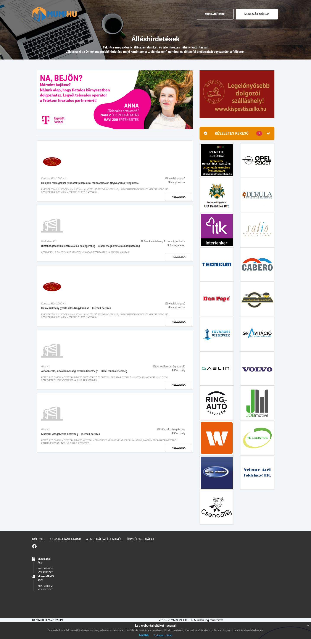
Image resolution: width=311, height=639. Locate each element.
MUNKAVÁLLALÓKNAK (256, 14)
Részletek (175, 163)
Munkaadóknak (215, 14)
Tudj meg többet (162, 635)
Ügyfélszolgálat (140, 539)
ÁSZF (209, 542)
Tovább (144, 635)
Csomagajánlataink (65, 539)
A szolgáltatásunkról (104, 539)
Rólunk (38, 539)
